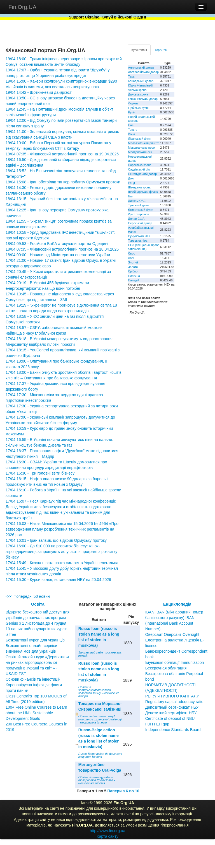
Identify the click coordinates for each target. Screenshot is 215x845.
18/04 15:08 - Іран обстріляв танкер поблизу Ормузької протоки (63, 182)
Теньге (132, 129)
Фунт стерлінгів (138, 214)
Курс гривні (139, 50)
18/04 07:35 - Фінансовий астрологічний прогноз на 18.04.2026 (62, 249)
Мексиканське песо (141, 147)
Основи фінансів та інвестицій (33, 679)
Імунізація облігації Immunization (174, 662)
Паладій (133, 280)
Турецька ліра (137, 240)
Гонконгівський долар (143, 99)
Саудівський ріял (139, 169)
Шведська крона (139, 187)
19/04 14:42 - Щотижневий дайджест (39, 92)
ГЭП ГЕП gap (157, 724)
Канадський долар (140, 81)
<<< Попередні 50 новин (28, 596)
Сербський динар (140, 223)
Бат (130, 196)
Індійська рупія (138, 107)
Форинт (133, 103)
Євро (131, 253)
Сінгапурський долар (142, 174)
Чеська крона (137, 90)
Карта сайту (107, 836)
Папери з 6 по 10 (123, 791)
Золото (133, 267)
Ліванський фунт (139, 138)
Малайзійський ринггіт (143, 143)
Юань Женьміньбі (140, 85)
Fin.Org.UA (22, 7)
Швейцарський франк (143, 191)
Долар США (136, 218)
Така (131, 76)
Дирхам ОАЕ (137, 200)
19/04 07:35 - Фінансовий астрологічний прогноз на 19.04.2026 (62, 154)
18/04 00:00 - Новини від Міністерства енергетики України (58, 255)
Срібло (132, 271)
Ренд (131, 183)
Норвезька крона (139, 165)
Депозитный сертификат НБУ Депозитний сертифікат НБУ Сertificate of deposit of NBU (172, 713)
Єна (130, 125)
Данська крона (138, 94)
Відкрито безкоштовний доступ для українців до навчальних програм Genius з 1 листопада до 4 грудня (37, 617)
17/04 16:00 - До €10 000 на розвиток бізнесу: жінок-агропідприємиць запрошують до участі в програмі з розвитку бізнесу (61, 551)
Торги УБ (161, 50)
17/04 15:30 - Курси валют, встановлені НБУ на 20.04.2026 (58, 579)
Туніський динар (139, 205)
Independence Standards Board (173, 729)
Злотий (133, 262)
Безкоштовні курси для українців (35, 640)
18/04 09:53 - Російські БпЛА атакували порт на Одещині (57, 243)
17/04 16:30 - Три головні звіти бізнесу (40, 473)
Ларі (131, 258)
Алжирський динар (141, 67)
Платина (134, 275)
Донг (131, 178)
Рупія (131, 112)
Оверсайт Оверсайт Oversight (172, 634)
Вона (131, 134)
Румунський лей (139, 236)
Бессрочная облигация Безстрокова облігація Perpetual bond (174, 673)
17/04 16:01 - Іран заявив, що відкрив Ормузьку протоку (56, 540)
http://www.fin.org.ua (107, 830)
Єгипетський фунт (140, 209)
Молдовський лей (140, 152)
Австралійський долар (143, 72)
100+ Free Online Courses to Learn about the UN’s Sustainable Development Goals (36, 713)
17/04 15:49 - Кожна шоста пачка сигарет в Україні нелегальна (62, 563)
